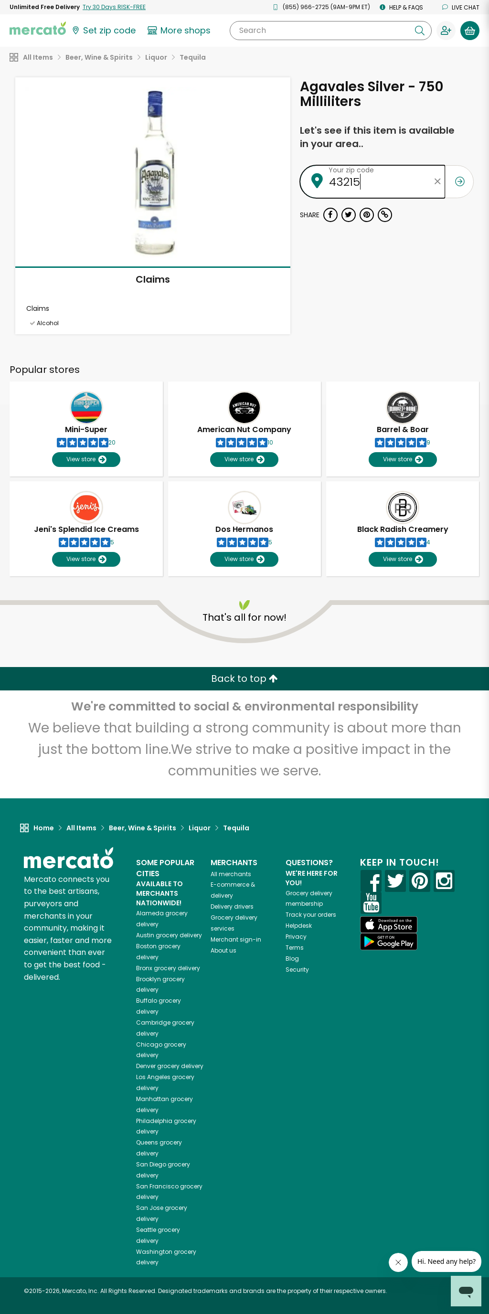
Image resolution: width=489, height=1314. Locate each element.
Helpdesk (299, 926)
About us (223, 950)
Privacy (296, 937)
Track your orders (311, 915)
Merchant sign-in (236, 939)
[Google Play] (388, 941)
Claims (153, 279)
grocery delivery (169, 935)
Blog (292, 958)
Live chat (460, 7)
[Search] (331, 30)
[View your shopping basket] (469, 30)
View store (86, 459)
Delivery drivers (232, 906)
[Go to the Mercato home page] (38, 28)
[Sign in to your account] (446, 30)
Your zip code (351, 170)
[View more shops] (180, 30)
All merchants (231, 874)
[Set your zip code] (103, 30)
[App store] (388, 924)
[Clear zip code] (438, 181)
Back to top (244, 678)
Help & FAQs (401, 7)
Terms (295, 947)
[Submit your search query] (419, 30)
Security (297, 969)
